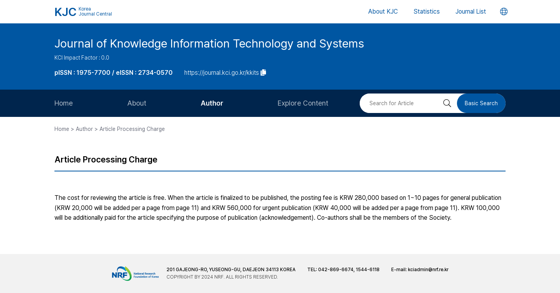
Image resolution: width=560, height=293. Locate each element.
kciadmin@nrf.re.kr (428, 269)
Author (212, 103)
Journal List (470, 11)
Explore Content (303, 103)
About (136, 103)
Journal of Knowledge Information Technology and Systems (209, 43)
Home (63, 103)
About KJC (383, 11)
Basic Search (481, 103)
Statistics (426, 11)
